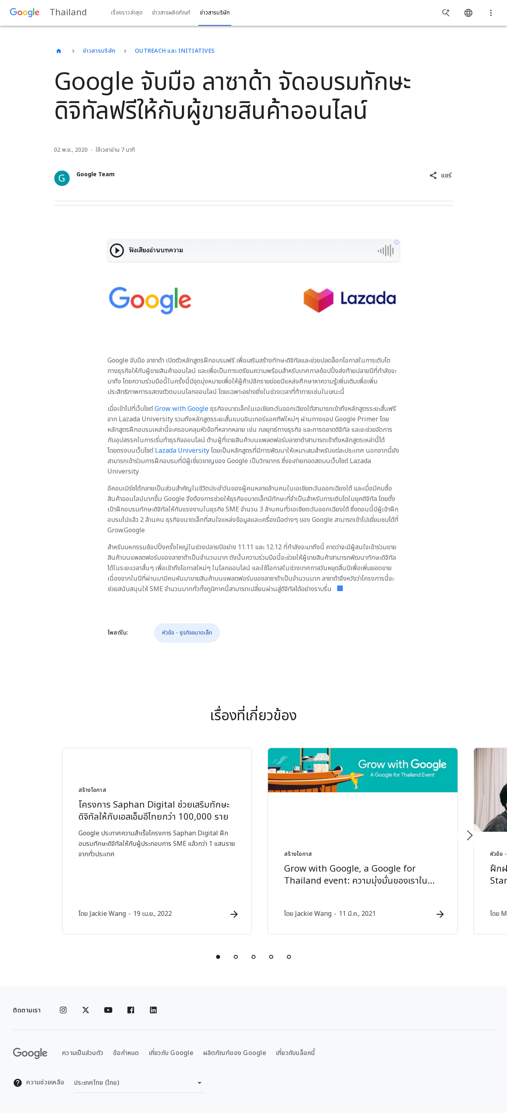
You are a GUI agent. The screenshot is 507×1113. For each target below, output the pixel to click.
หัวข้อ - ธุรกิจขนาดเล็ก (187, 633)
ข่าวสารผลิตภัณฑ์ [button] (171, 13)
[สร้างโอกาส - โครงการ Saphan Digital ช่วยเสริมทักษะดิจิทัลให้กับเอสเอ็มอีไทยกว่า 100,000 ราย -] (148, 841)
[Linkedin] (153, 1010)
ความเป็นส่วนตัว (82, 1053)
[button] (440, 175)
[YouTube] (108, 1010)
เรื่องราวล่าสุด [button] (126, 13)
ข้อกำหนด (126, 1053)
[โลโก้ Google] (30, 1053)
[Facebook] (130, 1010)
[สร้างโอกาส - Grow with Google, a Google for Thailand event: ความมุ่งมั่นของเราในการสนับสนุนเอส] (359, 841)
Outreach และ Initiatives (174, 51)
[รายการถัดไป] (469, 835)
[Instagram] (63, 1010)
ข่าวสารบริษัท (99, 51)
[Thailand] (58, 51)
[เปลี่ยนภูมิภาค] (139, 1082)
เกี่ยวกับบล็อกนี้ (295, 1053)
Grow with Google (181, 409)
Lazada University (182, 451)
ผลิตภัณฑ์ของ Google (234, 1053)
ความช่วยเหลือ (38, 1083)
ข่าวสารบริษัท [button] (215, 13)
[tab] (218, 957)
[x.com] (85, 1010)
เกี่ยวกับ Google (171, 1053)
